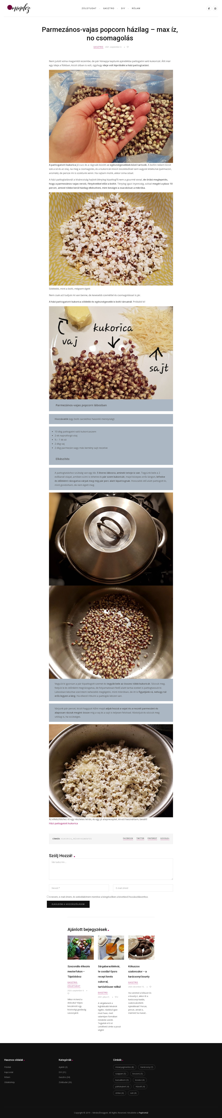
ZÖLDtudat (89, 8)
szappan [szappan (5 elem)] (120, 1073)
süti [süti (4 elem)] (133, 1092)
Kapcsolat (8, 1071)
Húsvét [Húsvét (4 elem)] (140, 1086)
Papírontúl (143, 1112)
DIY (123, 8)
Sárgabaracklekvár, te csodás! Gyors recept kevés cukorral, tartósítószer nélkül (109, 976)
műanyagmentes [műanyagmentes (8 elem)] (124, 1066)
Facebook (124, 838)
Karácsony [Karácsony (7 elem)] (146, 1066)
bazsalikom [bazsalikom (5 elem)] (122, 1079)
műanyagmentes (82, 839)
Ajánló (62, 1066)
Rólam (136, 8)
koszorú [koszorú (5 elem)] (138, 1073)
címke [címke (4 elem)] (119, 1092)
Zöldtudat (74, 986)
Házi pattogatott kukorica (63, 823)
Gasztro (108, 8)
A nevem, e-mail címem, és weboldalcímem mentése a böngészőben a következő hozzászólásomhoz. (98, 896)
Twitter (138, 838)
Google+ (164, 838)
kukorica (66, 839)
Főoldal (7, 1066)
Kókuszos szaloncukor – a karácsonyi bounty (139, 971)
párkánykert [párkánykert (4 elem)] (122, 1086)
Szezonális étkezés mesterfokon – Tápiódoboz (79, 971)
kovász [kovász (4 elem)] (140, 1079)
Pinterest (151, 838)
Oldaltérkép (9, 1082)
